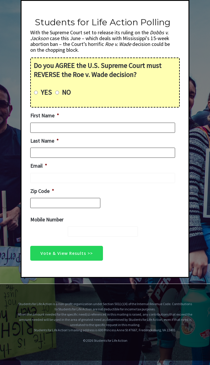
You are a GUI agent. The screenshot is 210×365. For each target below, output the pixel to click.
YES (46, 92)
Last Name (44, 140)
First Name (44, 115)
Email (38, 165)
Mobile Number (46, 219)
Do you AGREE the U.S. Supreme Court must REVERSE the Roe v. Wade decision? (97, 70)
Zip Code (42, 191)
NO (66, 92)
